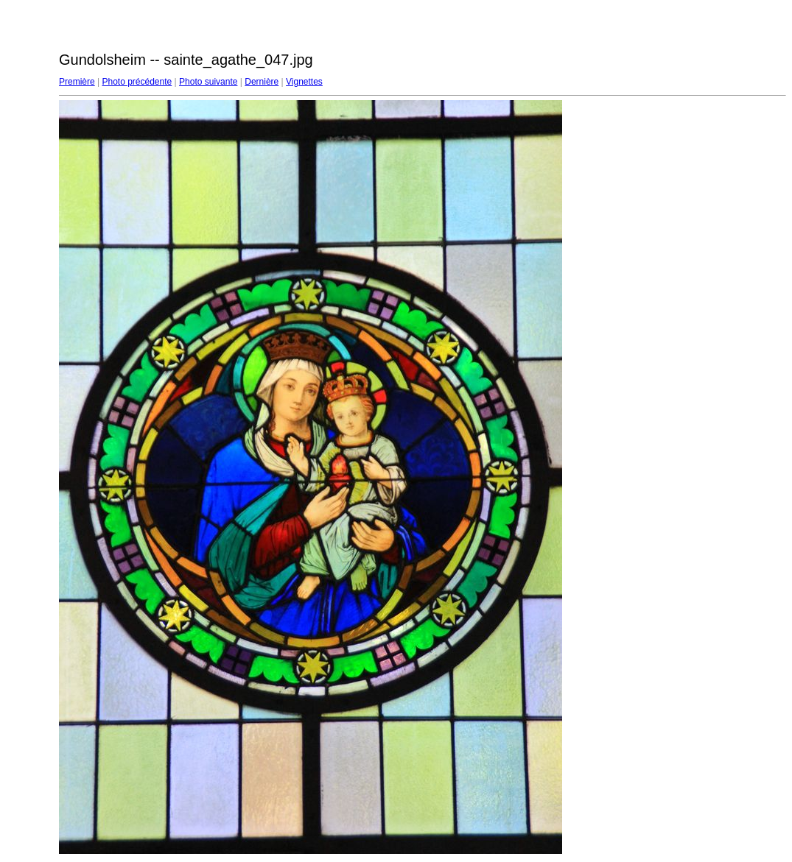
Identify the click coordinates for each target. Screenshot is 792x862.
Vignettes (304, 82)
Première (77, 82)
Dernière (261, 82)
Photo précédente (137, 82)
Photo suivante (208, 82)
